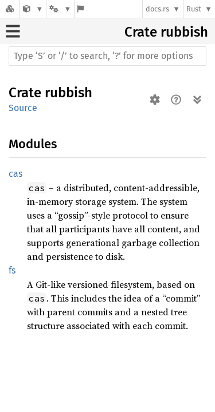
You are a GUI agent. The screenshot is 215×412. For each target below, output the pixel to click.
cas (15, 173)
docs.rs (157, 9)
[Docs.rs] (9, 9)
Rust (193, 9)
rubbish (184, 32)
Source (23, 107)
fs (12, 270)
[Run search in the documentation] (107, 56)
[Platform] (60, 9)
